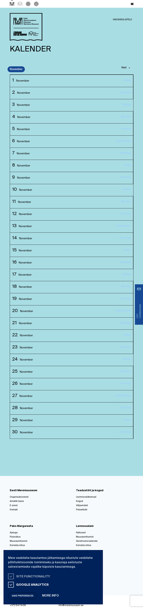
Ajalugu (14, 533)
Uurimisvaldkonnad (86, 497)
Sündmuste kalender (87, 541)
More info (50, 595)
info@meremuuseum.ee (71, 605)
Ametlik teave (17, 501)
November (16, 69)
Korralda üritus (17, 545)
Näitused (81, 533)
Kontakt (14, 510)
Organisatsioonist (19, 497)
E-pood (13, 505)
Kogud (79, 501)
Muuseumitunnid (18, 541)
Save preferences (22, 596)
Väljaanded (82, 505)
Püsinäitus (15, 537)
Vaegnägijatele (122, 20)
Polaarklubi (81, 510)
